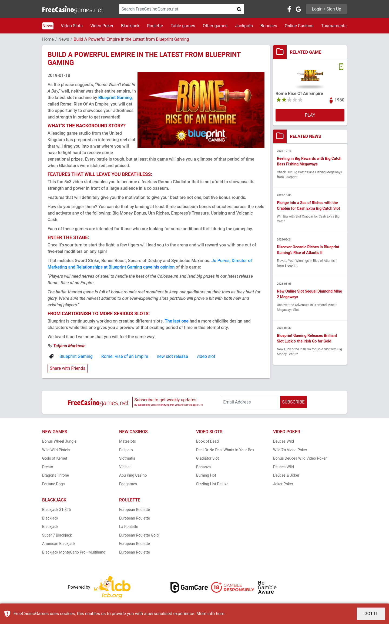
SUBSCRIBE (293, 402)
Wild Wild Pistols (56, 450)
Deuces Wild (283, 441)
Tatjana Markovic (69, 345)
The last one (177, 321)
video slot (206, 356)
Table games (182, 25)
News (47, 25)
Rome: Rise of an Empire (124, 356)
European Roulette (134, 509)
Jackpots (244, 25)
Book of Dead (207, 441)
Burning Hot (206, 475)
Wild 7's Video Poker (290, 450)
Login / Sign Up (326, 9)
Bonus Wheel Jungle (59, 441)
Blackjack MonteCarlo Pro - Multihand (73, 552)
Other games (215, 25)
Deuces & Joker (286, 475)
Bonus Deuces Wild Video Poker (300, 458)
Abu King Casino (133, 475)
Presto (47, 467)
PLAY (310, 115)
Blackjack (130, 25)
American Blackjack (58, 543)
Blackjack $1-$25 (56, 509)
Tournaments (334, 25)
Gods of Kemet (54, 458)
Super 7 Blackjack (57, 535)
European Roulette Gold (139, 535)
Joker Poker (283, 484)
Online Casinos (299, 25)
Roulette (155, 25)
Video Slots (72, 25)
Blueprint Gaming (115, 97)
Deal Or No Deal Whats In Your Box (225, 450)
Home (48, 39)
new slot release (172, 356)
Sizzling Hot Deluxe (212, 484)
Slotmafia (127, 458)
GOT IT (371, 613)
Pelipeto (126, 450)
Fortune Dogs (53, 484)
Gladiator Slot (207, 458)
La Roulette (128, 526)
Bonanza (203, 467)
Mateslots (127, 441)
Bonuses (268, 25)
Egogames (128, 484)
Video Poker (101, 25)
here (220, 613)
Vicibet (125, 467)
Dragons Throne (55, 475)
